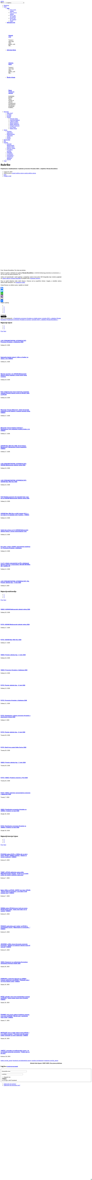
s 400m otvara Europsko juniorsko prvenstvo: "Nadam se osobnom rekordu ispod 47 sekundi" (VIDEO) (15, 945)
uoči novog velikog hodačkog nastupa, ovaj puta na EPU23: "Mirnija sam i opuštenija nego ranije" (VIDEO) (15, 1016)
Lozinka (4, 1074)
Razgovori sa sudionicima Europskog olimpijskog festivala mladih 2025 (14, 962)
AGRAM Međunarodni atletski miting (10, 145)
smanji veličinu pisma (18, 173)
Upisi (5, 6)
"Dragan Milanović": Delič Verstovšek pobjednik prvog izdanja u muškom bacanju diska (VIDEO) (15, 411)
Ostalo (8, 137)
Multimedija (7, 139)
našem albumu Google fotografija (11, 278)
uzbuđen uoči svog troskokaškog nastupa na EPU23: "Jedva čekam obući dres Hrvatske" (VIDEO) (15, 998)
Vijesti (5, 130)
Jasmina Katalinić (15, 120)
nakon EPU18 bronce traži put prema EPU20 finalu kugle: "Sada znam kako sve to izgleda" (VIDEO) (14, 910)
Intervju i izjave (11, 148)
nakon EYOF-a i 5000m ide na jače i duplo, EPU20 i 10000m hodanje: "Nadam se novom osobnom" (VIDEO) (14, 856)
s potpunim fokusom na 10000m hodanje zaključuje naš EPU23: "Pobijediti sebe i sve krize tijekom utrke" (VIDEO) (15, 980)
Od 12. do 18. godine (13, 16)
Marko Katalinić (14, 123)
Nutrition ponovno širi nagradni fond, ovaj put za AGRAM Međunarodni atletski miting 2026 (15, 497)
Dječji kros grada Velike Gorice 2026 (13, 747)
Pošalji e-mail (7, 176)
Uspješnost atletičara (10, 157)
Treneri (9, 117)
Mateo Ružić (13, 128)
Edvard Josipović (14, 125)
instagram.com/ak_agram (51, 1060)
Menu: (2, 2)
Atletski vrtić (11, 22)
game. (2, 1)
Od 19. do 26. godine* (13, 19)
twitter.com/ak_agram (6, 1060)
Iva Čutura (13, 127)
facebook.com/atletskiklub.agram (22, 1060)
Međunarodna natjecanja (11, 135)
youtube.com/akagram (37, 1060)
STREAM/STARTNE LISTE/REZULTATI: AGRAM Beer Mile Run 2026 (13, 481)
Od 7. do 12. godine (13, 13)
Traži (5, 161)
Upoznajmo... (10, 155)
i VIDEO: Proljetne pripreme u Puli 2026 (14, 777)
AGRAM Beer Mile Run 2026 (11, 639)
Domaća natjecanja (10, 132)
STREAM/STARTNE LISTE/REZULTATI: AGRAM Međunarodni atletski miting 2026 (13, 464)
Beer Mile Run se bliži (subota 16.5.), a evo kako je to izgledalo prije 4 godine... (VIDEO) (15, 514)
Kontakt (9, 116)
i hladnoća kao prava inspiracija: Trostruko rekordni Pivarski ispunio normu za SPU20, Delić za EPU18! (15, 393)
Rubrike (6, 142)
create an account (12, 1066)
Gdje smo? (10, 113)
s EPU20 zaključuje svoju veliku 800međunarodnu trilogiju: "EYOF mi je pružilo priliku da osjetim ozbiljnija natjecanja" (14, 874)
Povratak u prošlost (10, 150)
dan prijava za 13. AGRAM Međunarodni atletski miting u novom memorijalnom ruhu (14, 530)
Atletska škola (11, 50)
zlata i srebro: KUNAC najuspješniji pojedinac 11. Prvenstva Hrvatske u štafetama (15, 547)
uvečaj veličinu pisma (30, 173)
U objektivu (10, 154)
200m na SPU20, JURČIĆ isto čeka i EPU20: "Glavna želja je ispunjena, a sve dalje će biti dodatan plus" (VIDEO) (16, 891)
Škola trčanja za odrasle (11, 92)
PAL (5, 141)
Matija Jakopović (14, 124)
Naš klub (6, 111)
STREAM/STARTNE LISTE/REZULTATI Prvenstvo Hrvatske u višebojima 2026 (13, 341)
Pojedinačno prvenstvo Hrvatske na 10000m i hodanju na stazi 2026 (13, 810)
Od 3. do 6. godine (13, 10)
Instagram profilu (20, 282)
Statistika (9, 152)
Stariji (11, 21)
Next (5, 331)
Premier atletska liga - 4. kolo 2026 (13, 655)
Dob (8, 8)
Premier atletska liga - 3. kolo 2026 (13, 732)
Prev (2, 331)
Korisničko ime (6, 1071)
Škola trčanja (11, 77)
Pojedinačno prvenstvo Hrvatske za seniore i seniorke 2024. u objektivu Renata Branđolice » (32, 319)
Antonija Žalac (14, 118)
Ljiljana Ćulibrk (14, 121)
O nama (9, 114)
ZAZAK (9, 159)
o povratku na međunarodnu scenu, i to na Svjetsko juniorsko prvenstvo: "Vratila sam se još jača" (15, 1052)
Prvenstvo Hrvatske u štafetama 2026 (14, 670)
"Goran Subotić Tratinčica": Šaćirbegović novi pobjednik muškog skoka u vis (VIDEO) (15, 429)
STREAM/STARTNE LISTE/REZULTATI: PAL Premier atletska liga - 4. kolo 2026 (15, 582)
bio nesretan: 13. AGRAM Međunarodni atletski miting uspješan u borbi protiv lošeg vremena (14, 375)
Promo (9, 138)
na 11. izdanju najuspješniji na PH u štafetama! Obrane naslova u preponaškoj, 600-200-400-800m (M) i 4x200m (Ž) (15, 565)
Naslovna (6, 5)
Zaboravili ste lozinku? (10, 1084)
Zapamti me (7, 1077)
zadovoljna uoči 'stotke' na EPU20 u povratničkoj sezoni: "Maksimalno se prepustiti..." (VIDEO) (15, 927)
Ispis (5, 174)
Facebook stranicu (35, 278)
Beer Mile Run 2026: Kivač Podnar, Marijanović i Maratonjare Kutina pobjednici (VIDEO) (13, 447)
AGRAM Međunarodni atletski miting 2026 (15, 609)
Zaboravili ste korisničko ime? (12, 1085)
